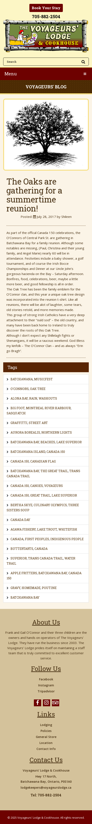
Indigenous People (67, 539)
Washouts (48, 398)
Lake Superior (69, 442)
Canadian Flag (43, 461)
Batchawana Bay (25, 442)
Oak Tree (37, 389)
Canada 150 (56, 452)
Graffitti (19, 423)
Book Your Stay (46, 7)
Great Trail (40, 495)
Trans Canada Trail (45, 558)
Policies (46, 731)
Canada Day (20, 520)
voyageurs (53, 486)
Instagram (46, 685)
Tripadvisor (46, 691)
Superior (19, 558)
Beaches (48, 442)
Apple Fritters (24, 573)
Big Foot (18, 408)
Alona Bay (19, 398)
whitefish (67, 529)
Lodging (46, 725)
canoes (36, 486)
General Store (46, 737)
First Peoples (37, 539)
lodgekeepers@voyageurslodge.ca (46, 787)
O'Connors (20, 389)
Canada (17, 539)
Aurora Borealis (25, 432)
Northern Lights (56, 432)
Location (46, 743)
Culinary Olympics (50, 505)
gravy (15, 588)
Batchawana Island (28, 452)
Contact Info (46, 749)
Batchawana (22, 379)
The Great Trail (54, 471)
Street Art (38, 423)
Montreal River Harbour (48, 408)
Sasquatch (16, 413)
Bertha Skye (21, 505)
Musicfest (43, 379)
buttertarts (22, 549)
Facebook (46, 679)
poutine (49, 588)
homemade (31, 588)
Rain (33, 398)
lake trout (47, 529)
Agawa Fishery (23, 529)
